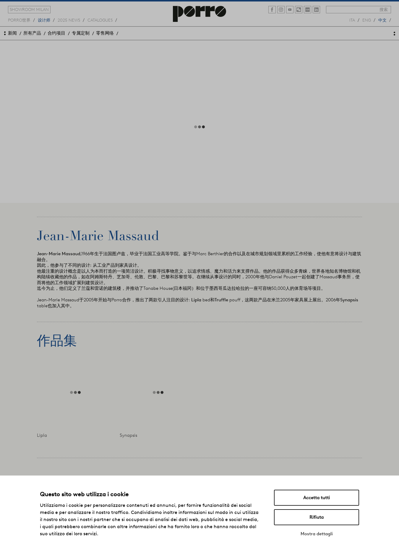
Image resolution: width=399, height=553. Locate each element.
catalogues (100, 20)
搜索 (383, 9)
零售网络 (105, 33)
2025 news (69, 20)
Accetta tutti (316, 497)
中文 (382, 20)
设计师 (44, 20)
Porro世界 (19, 20)
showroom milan (29, 9)
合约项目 (56, 33)
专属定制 (81, 33)
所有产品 (32, 33)
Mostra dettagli (317, 533)
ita (352, 20)
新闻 (12, 33)
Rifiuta (316, 517)
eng (366, 20)
